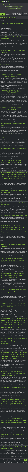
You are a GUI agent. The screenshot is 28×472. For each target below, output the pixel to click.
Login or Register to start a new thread (8, 17)
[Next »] (27, 462)
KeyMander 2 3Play (19, 14)
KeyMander (8, 14)
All (2, 14)
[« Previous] (1, 459)
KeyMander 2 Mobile (14, 14)
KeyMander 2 (25, 14)
